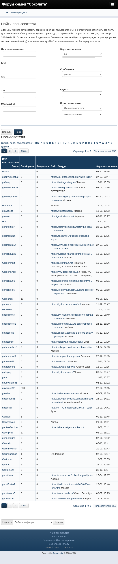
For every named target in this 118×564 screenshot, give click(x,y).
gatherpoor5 (8, 366)
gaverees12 (8, 388)
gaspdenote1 (9, 323)
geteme (6, 464)
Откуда (62, 166)
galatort (6, 216)
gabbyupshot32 (10, 177)
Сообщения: (67, 69)
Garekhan (7, 298)
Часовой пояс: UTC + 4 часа (59, 547)
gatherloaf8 (8, 361)
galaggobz (7, 210)
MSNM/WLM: (8, 104)
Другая (5, 146)
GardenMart (8, 262)
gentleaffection (10, 427)
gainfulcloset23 (10, 187)
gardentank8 (8, 280)
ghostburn (7, 475)
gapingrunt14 (9, 244)
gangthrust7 (8, 226)
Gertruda (7, 459)
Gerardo (6, 443)
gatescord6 (8, 332)
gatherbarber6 (9, 347)
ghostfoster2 (8, 484)
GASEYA (7, 309)
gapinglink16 (9, 235)
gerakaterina (8, 438)
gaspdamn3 (8, 314)
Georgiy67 (7, 432)
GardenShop (9, 271)
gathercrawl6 (9, 356)
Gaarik (5, 171)
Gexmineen (8, 470)
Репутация (42, 166)
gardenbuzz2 (9, 253)
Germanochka (9, 454)
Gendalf (6, 416)
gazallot (6, 393)
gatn (4, 377)
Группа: (64, 89)
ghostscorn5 (8, 493)
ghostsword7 (9, 498)
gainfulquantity (10, 196)
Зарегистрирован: (71, 49)
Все (37, 143)
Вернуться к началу (59, 544)
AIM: (3, 76)
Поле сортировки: (70, 103)
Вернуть (6, 132)
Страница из (82, 151)
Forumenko (58, 553)
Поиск (18, 132)
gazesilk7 (7, 407)
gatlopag (6, 372)
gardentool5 (8, 289)
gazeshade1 (8, 398)
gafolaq (6, 182)
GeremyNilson (9, 448)
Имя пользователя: (12, 49)
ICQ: (3, 63)
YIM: (3, 90)
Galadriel (7, 205)
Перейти (7, 522)
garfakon (7, 304)
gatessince (8, 341)
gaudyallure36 (9, 382)
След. (24, 151)
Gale (4, 221)
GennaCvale (8, 422)
